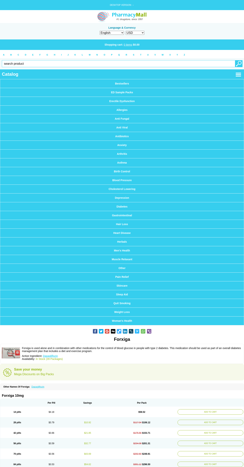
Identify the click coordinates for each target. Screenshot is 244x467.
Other (122, 268)
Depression (122, 197)
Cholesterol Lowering (122, 189)
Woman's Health (122, 320)
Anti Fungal (122, 118)
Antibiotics (122, 136)
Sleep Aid (122, 294)
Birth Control (122, 171)
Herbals (122, 241)
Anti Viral (122, 127)
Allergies (122, 109)
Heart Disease (122, 232)
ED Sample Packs (122, 92)
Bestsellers (122, 83)
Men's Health (122, 250)
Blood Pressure (122, 180)
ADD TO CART (210, 412)
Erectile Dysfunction (122, 101)
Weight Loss (122, 312)
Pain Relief (122, 276)
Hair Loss (122, 224)
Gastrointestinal (122, 215)
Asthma (122, 162)
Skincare (121, 285)
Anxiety (122, 145)
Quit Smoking (122, 303)
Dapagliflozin (50, 355)
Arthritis (122, 153)
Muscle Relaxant (122, 259)
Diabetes (121, 206)
